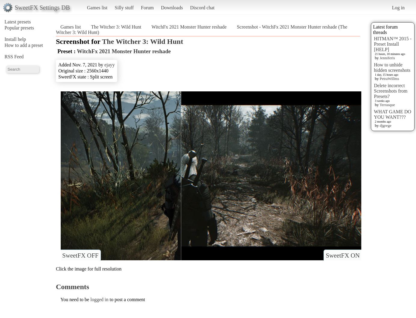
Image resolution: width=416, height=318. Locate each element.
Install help (15, 39)
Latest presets (18, 21)
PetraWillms (389, 78)
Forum (147, 7)
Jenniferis (387, 58)
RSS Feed (14, 56)
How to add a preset (24, 45)
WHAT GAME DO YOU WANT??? (392, 114)
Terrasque (387, 104)
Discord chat (202, 7)
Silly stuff (124, 7)
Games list (97, 7)
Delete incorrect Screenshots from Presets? (391, 91)
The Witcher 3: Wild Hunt (116, 26)
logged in (99, 299)
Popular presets (19, 27)
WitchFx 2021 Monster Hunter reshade (189, 26)
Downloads (172, 7)
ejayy (109, 64)
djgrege (385, 125)
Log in (398, 7)
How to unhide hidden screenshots (392, 67)
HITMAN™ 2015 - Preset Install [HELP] (392, 44)
